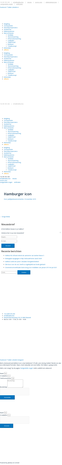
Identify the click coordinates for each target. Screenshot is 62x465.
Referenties (7, 48)
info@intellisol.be (18, 104)
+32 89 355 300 (5, 2)
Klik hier (2, 450)
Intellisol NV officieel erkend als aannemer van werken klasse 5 (24, 255)
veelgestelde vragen (6, 4)
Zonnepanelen (8, 26)
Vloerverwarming (13, 37)
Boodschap (3, 387)
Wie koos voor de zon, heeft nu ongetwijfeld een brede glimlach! (25, 264)
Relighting (7, 24)
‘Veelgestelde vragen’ (26, 368)
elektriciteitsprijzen (51, 2)
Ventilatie (10, 35)
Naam (2, 373)
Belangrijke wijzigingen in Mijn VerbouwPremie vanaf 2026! (23, 258)
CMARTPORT (12, 42)
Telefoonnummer (5, 378)
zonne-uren (38, 2)
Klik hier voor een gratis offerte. (18, 309)
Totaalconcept (12, 46)
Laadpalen (11, 40)
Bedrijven (11, 44)
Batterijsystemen (9, 31)
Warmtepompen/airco (11, 28)
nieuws (29, 2)
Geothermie (7, 29)
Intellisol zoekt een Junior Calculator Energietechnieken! (22, 261)
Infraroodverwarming (14, 39)
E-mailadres (4, 376)
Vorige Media (5, 217)
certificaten (19, 4)
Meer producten (9, 33)
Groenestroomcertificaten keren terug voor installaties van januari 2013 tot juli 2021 (31, 267)
